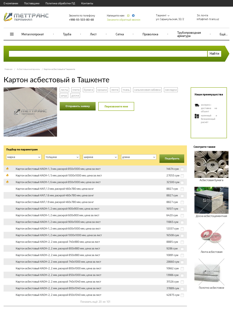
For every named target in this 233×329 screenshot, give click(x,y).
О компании (11, 3)
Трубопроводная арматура (189, 34)
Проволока (150, 34)
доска (75, 95)
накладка (171, 89)
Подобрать (172, 158)
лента (114, 89)
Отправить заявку (77, 106)
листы (64, 89)
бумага (88, 89)
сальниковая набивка (147, 89)
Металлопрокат (33, 34)
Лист (93, 34)
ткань (126, 89)
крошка (102, 89)
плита (75, 89)
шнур (64, 95)
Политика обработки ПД (60, 3)
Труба (67, 34)
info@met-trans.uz (208, 19)
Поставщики (31, 3)
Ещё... (224, 34)
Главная (8, 69)
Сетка (120, 34)
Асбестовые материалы (28, 69)
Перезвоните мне (116, 106)
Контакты (87, 3)
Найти (214, 53)
